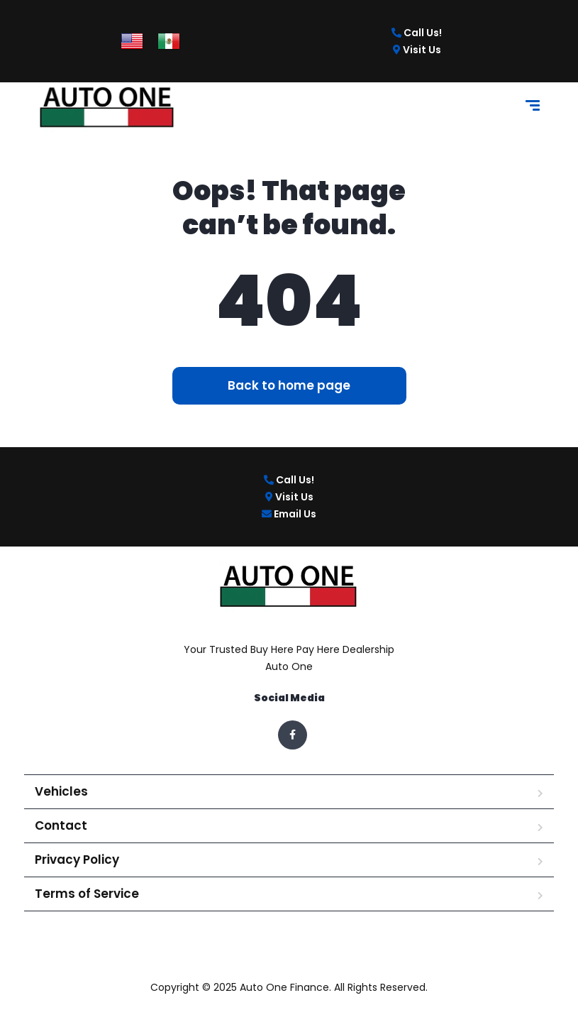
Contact (61, 825)
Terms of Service (87, 893)
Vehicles (61, 791)
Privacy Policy (77, 859)
